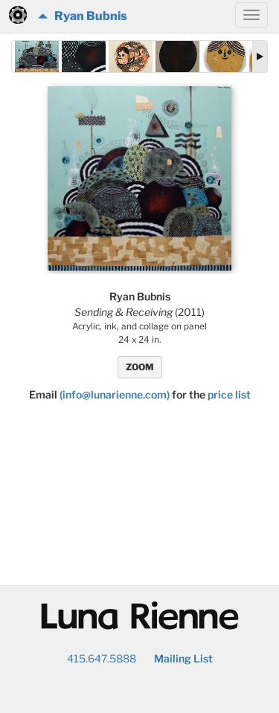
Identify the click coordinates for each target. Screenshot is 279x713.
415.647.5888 (101, 658)
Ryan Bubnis (82, 16)
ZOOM (140, 366)
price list (229, 394)
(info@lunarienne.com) (115, 394)
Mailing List (183, 658)
